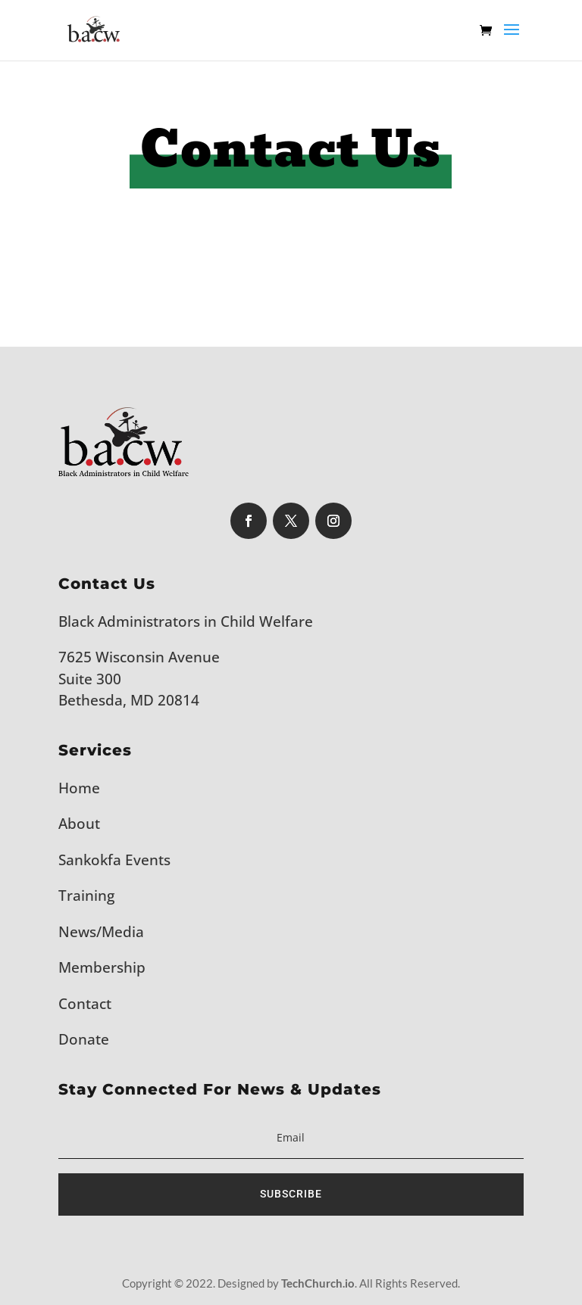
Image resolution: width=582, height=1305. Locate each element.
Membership (102, 967)
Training (86, 895)
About (79, 823)
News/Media (101, 932)
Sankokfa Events (114, 860)
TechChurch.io (318, 1283)
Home (79, 788)
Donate (83, 1039)
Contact (84, 1004)
